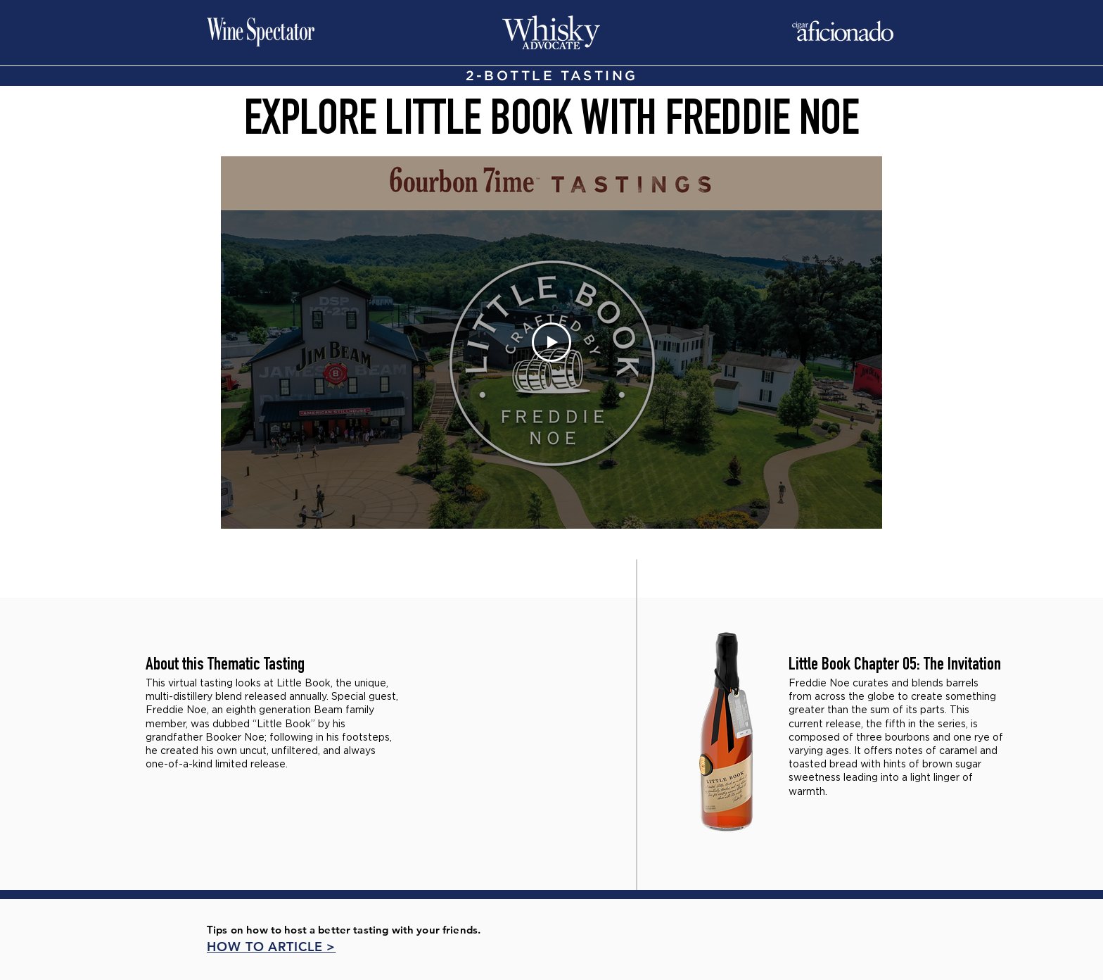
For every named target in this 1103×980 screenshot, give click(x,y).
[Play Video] (551, 342)
